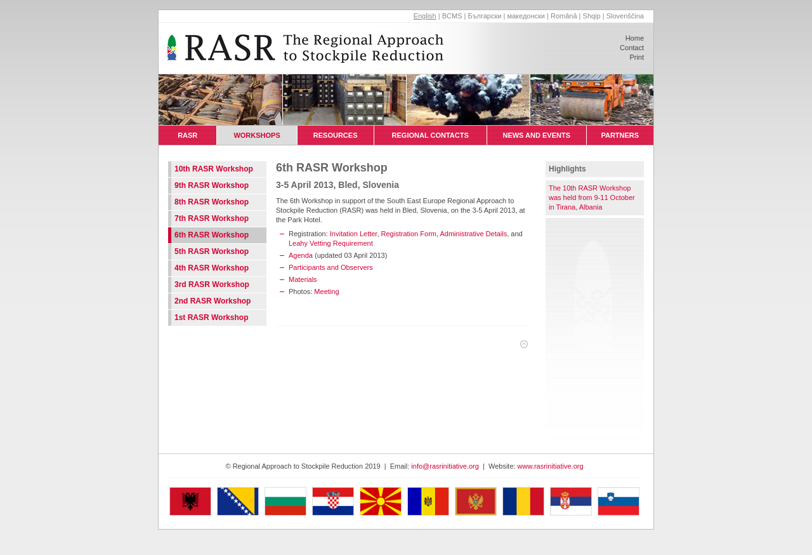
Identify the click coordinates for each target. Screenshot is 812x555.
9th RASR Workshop (211, 185)
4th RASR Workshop (211, 268)
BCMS (452, 16)
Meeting (326, 291)
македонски (526, 16)
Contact (632, 47)
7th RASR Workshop (211, 218)
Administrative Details (473, 233)
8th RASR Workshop (211, 201)
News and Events (536, 135)
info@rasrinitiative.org (445, 466)
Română (564, 16)
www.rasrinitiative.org (551, 466)
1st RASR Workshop (211, 317)
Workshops (257, 135)
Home (634, 38)
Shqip (592, 16)
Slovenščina (625, 16)
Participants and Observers (331, 267)
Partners (620, 135)
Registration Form (408, 233)
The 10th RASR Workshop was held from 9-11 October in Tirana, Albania (592, 197)
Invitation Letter (353, 233)
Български (484, 16)
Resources (336, 135)
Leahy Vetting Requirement (331, 243)
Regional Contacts (430, 135)
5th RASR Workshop (211, 251)
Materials (303, 279)
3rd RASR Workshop (211, 284)
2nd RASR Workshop (212, 301)
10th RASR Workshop (213, 168)
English (425, 16)
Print (636, 57)
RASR (187, 135)
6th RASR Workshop (211, 235)
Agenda (301, 255)
